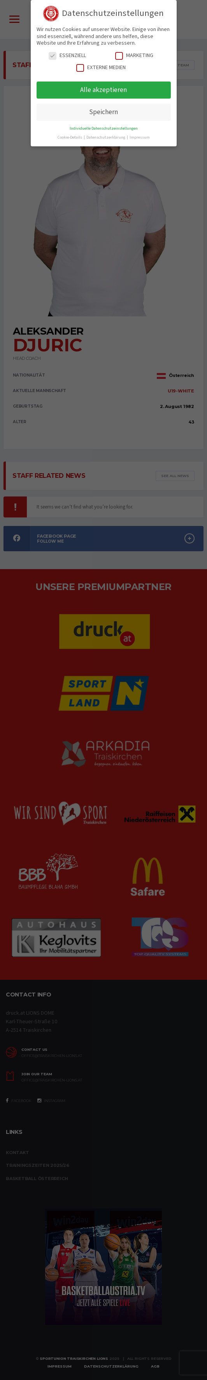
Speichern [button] (103, 112)
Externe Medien (101, 67)
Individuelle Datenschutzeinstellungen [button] (104, 128)
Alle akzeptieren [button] (103, 90)
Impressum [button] (140, 137)
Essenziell (67, 55)
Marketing (134, 55)
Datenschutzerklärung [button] (106, 137)
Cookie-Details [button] (70, 137)
